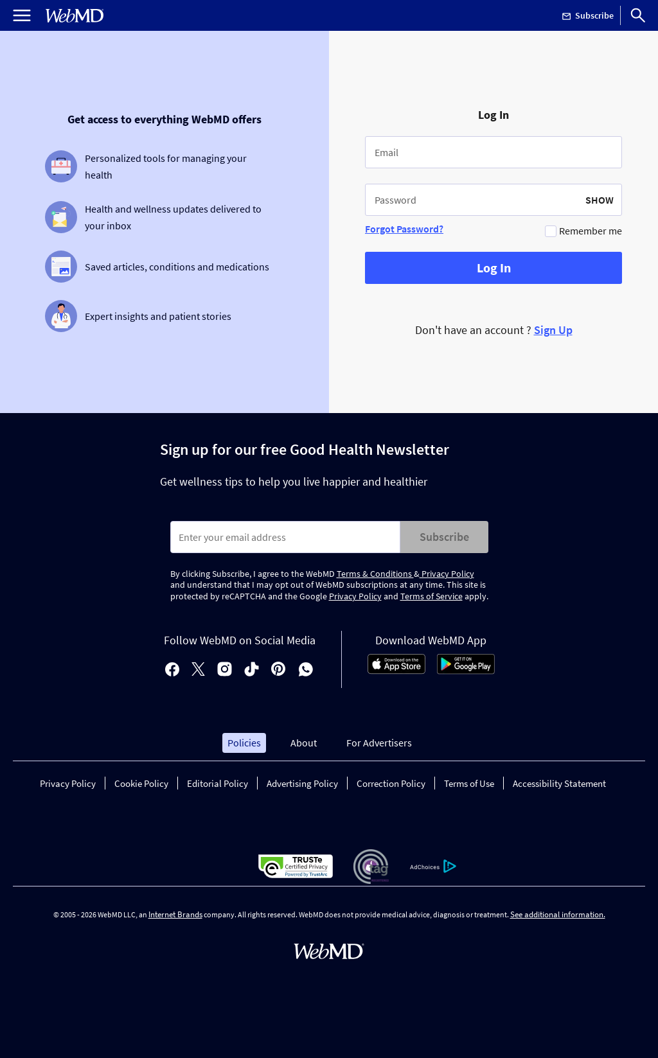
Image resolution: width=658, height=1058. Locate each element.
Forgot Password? (404, 228)
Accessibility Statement (559, 783)
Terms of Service (431, 596)
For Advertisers (379, 742)
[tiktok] (251, 670)
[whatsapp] (306, 670)
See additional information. (557, 914)
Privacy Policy (447, 573)
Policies (244, 742)
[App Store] (396, 670)
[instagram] (224, 670)
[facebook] (172, 670)
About (303, 742)
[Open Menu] (21, 15)
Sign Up (553, 329)
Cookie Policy (141, 783)
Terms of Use (469, 783)
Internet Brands (175, 914)
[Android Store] (466, 670)
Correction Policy (391, 783)
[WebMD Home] (74, 15)
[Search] (638, 15)
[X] (198, 670)
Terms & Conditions (375, 573)
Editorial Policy (217, 783)
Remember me (590, 230)
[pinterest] (278, 670)
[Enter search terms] (285, 537)
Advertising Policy (302, 783)
